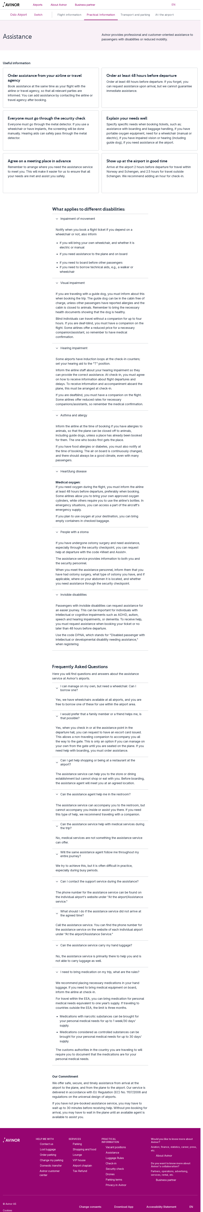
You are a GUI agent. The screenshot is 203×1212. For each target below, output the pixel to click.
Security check (115, 1168)
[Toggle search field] (183, 4)
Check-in (111, 1163)
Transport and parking (135, 14)
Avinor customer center (50, 1173)
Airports (37, 4)
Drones (110, 1174)
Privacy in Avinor (116, 1185)
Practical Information (101, 14)
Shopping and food (84, 1149)
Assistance (112, 1152)
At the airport (164, 14)
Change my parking (51, 1160)
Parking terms (114, 1179)
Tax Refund (80, 1171)
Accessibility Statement (158, 1206)
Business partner (85, 4)
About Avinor (59, 4)
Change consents (88, 1206)
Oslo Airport (16, 15)
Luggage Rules (115, 1158)
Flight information (69, 14)
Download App (121, 1206)
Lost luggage (48, 1149)
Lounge (77, 1154)
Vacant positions (116, 1147)
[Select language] (171, 4)
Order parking (48, 1154)
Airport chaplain (82, 1165)
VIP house (79, 1160)
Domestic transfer (51, 1165)
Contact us (46, 1144)
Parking (77, 1144)
